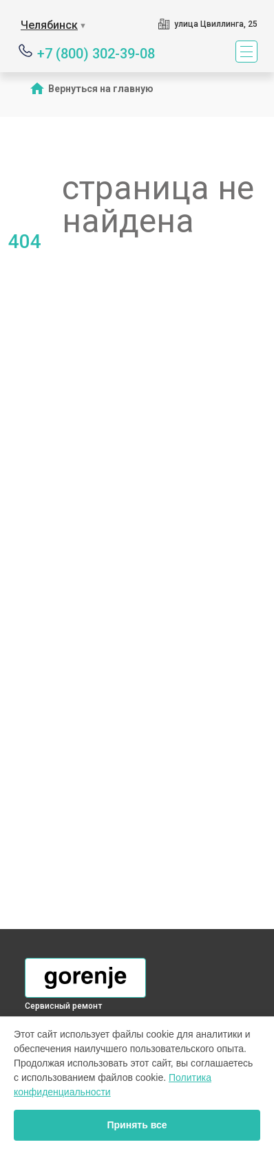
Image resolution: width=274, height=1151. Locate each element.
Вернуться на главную (101, 88)
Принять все (137, 1124)
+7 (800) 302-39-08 (96, 52)
